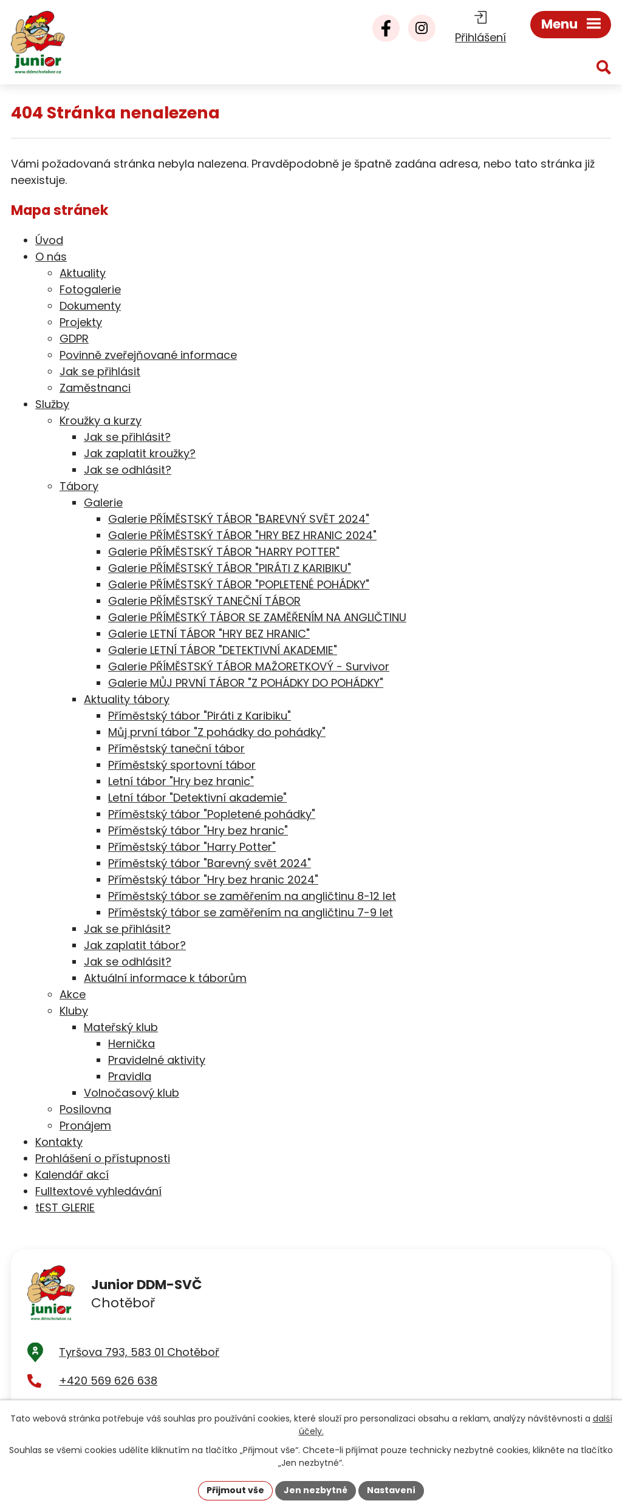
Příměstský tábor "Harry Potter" (192, 846)
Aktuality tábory (126, 699)
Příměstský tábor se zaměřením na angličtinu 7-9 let (250, 912)
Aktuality (83, 273)
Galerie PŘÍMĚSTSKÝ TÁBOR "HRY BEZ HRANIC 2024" (242, 535)
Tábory (79, 486)
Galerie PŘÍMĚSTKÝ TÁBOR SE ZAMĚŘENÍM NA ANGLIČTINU (257, 617)
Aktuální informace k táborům (165, 978)
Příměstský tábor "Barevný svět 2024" (209, 863)
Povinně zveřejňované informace (148, 355)
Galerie (103, 502)
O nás (51, 256)
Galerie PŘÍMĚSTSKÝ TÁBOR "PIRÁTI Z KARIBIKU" (229, 568)
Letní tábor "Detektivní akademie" (197, 797)
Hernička (131, 1043)
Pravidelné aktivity (156, 1060)
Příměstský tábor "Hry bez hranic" (198, 830)
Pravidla (129, 1076)
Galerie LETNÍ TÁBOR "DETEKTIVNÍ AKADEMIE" (222, 650)
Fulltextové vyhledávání (98, 1191)
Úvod (49, 240)
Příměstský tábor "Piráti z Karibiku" (199, 715)
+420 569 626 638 (108, 1380)
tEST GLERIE (65, 1207)
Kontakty (59, 1141)
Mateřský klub (121, 1027)
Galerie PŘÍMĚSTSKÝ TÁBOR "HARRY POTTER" (224, 551)
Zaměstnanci (95, 387)
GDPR (74, 338)
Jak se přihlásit (100, 371)
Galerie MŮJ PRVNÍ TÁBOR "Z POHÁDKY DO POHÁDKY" (245, 682)
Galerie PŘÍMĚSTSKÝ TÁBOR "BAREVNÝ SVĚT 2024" (238, 518)
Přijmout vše (235, 1490)
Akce (73, 994)
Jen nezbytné (315, 1490)
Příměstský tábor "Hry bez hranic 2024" (213, 879)
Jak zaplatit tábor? (135, 945)
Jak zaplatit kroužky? (140, 453)
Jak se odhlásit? (127, 469)
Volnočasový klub (131, 1092)
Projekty (81, 322)
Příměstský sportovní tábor (182, 764)
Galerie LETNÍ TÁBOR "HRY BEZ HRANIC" (209, 633)
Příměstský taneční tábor (176, 748)
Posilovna (85, 1109)
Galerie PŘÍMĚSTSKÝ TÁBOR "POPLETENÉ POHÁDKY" (238, 584)
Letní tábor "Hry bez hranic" (181, 781)
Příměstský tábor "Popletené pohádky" (211, 814)
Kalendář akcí (72, 1174)
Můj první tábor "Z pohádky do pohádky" (217, 732)
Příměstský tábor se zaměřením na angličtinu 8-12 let (252, 896)
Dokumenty (90, 305)
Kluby (74, 1010)
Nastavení (391, 1490)
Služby (52, 404)
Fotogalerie (90, 289)
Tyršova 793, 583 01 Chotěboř (139, 1352)
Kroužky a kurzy (101, 420)
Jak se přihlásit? (127, 436)
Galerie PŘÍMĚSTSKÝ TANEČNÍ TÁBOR (204, 600)
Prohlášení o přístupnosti (102, 1158)
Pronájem (85, 1125)
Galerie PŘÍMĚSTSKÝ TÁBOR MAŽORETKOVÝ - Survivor (248, 666)
